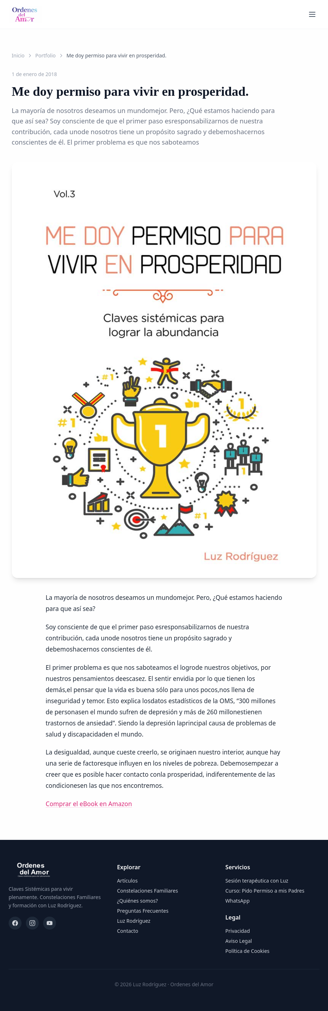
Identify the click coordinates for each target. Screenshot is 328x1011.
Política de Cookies (247, 950)
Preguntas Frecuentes (142, 910)
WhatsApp (237, 900)
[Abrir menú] (312, 14)
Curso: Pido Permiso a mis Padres (264, 890)
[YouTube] (49, 923)
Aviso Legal (238, 940)
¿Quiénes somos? (137, 900)
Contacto (127, 930)
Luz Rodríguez (134, 920)
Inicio (18, 55)
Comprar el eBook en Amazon (89, 804)
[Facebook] (15, 923)
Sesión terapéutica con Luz (256, 880)
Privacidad (237, 930)
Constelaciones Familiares (147, 890)
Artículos (127, 880)
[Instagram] (32, 923)
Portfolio (45, 55)
